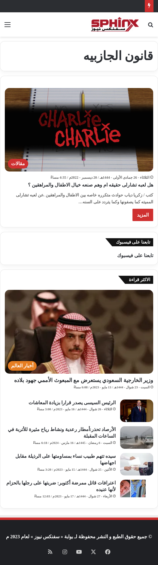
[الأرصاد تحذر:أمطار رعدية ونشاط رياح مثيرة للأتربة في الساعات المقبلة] (136, 437)
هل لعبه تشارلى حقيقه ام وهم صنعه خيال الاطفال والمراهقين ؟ (90, 184)
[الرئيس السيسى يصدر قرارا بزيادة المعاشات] (136, 410)
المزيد (143, 214)
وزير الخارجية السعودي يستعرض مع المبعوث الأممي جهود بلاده (83, 380)
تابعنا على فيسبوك (135, 255)
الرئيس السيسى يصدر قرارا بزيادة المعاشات (72, 402)
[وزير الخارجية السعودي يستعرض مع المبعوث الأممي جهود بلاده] (79, 332)
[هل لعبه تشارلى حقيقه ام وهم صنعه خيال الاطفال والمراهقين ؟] (79, 130)
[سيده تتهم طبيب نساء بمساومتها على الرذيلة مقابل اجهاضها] (136, 464)
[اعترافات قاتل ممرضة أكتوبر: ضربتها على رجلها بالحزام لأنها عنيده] (136, 491)
